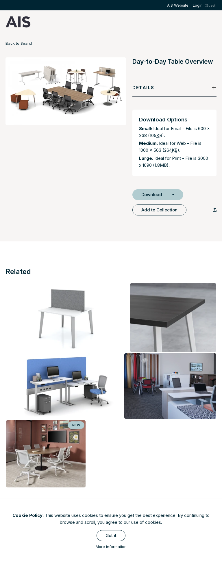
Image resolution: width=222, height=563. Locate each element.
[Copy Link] (215, 210)
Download (151, 194)
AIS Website (177, 5)
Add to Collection (159, 210)
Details (143, 87)
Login (198, 5)
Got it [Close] (111, 535)
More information (111, 546)
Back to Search (19, 43)
